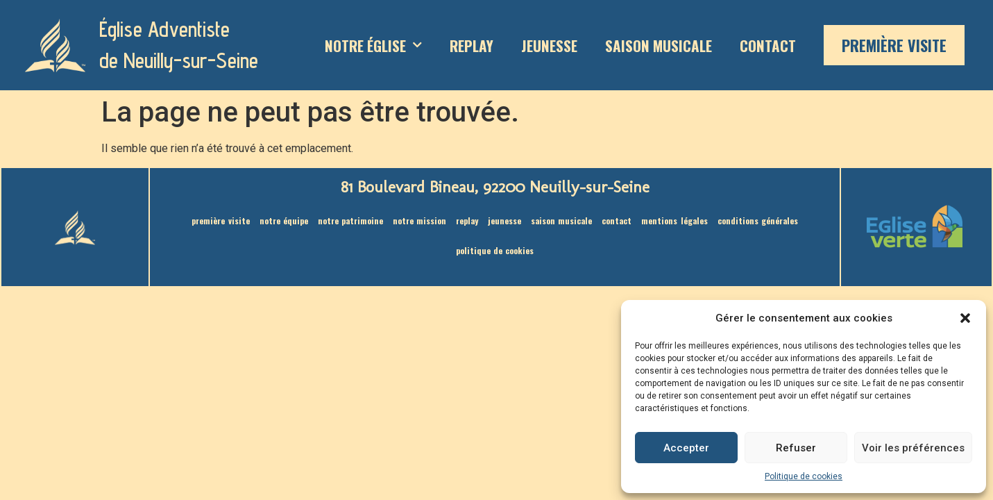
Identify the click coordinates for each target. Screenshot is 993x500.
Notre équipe (284, 220)
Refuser (796, 448)
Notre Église (373, 45)
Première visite (894, 45)
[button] (965, 318)
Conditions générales (758, 220)
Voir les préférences (913, 448)
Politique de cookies (803, 476)
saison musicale (658, 45)
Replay (471, 45)
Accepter (686, 448)
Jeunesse (549, 45)
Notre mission (419, 220)
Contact (768, 45)
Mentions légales (674, 220)
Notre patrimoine (350, 220)
